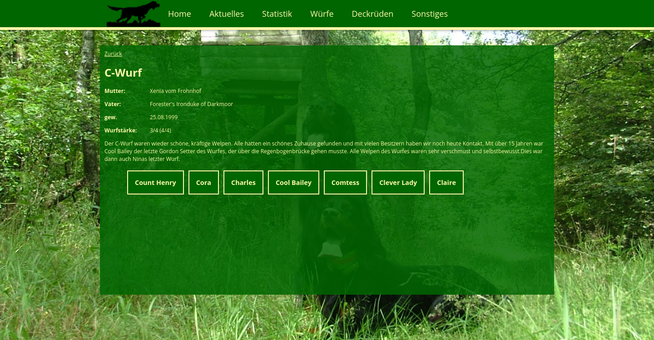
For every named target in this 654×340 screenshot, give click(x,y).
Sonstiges (429, 13)
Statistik (277, 13)
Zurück (113, 54)
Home (179, 13)
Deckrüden (373, 13)
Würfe (321, 13)
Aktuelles (226, 13)
